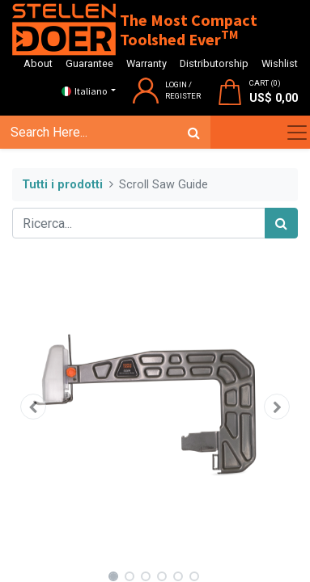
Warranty (146, 63)
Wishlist (279, 63)
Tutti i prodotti (62, 185)
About (38, 63)
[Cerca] (193, 132)
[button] (33, 406)
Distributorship (214, 63)
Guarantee (89, 63)
